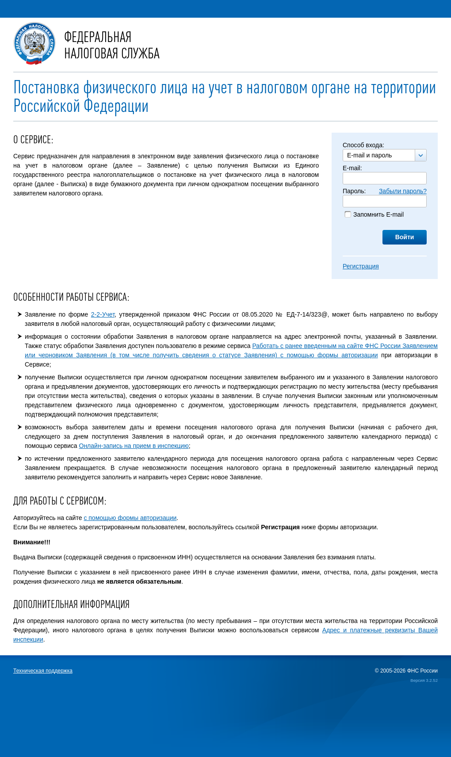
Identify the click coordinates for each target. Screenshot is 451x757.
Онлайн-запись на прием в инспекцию (134, 445)
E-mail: (352, 168)
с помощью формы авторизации (130, 517)
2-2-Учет (103, 314)
